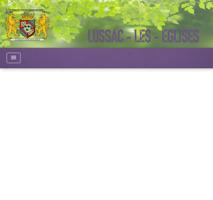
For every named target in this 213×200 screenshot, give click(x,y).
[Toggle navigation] (14, 58)
